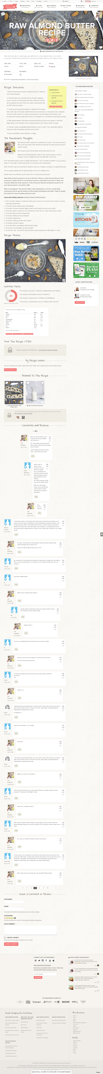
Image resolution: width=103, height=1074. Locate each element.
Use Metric (52, 106)
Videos (75, 1044)
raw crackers (61, 161)
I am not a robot (13, 937)
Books (74, 1049)
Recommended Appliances (80, 1022)
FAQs (74, 1021)
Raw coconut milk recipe (35, 405)
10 (47, 888)
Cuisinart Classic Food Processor (34, 197)
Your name (8, 899)
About (74, 1015)
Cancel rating (5, 918)
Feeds (74, 1052)
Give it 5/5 (15, 918)
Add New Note (10, 369)
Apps (74, 1019)
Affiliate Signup (77, 1031)
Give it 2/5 (9, 918)
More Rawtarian (78, 1012)
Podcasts (75, 1046)
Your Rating (8, 916)
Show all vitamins (17, 334)
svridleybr (83, 288)
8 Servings (59, 106)
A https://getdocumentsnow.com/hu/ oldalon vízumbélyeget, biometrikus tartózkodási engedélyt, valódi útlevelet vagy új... (86, 987)
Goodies (75, 1037)
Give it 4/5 (13, 918)
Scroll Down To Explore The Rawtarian (51, 1072)
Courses (75, 1047)
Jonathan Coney (85, 295)
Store (74, 1017)
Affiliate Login (76, 1033)
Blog (74, 1051)
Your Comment (10, 924)
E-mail (6, 906)
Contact (75, 1029)
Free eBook (76, 1028)
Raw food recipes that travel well (13, 406)
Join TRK (75, 1024)
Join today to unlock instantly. (48, 350)
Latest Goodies (77, 1040)
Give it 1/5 (7, 918)
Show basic (9, 334)
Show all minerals (28, 334)
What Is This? (80, 302)
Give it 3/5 (11, 918)
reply (32, 456)
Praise (74, 1026)
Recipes (75, 1042)
